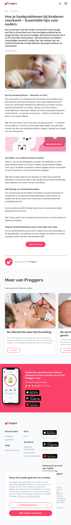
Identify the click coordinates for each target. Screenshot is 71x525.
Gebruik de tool (35, 244)
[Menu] (66, 3)
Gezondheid (14, 11)
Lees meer (13, 350)
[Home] (11, 3)
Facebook (9, 440)
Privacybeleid (29, 453)
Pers (26, 436)
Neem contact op (12, 450)
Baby (6, 11)
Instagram (9, 436)
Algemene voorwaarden (29, 448)
